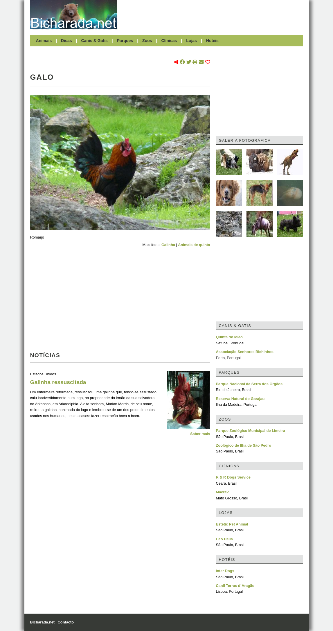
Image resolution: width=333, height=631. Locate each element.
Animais (44, 40)
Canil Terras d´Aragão (235, 585)
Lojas (191, 40)
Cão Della (224, 539)
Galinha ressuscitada (58, 382)
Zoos (147, 40)
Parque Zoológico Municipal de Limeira (250, 430)
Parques (125, 40)
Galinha (168, 245)
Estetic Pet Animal (232, 524)
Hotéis (212, 40)
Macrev (222, 492)
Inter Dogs (225, 571)
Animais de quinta (194, 245)
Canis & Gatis (94, 40)
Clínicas (169, 40)
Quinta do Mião (229, 337)
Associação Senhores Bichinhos (244, 352)
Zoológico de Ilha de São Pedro (243, 445)
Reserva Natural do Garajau (240, 399)
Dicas (66, 40)
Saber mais (200, 434)
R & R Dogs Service (233, 477)
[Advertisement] (213, 14)
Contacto (66, 622)
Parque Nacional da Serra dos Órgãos (249, 384)
